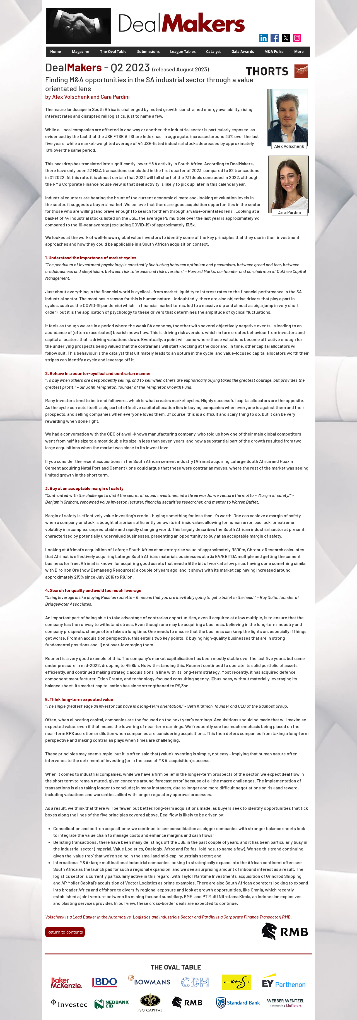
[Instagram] (297, 38)
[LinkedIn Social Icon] (263, 38)
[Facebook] (275, 38)
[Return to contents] (65, 932)
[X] (286, 38)
